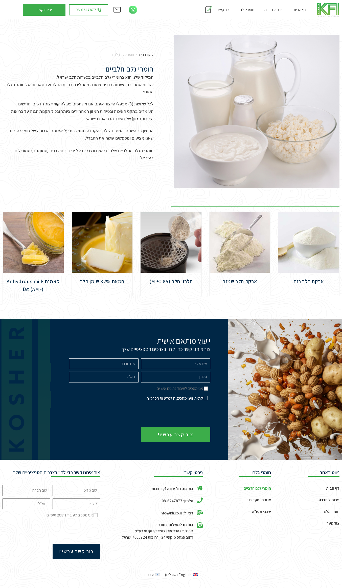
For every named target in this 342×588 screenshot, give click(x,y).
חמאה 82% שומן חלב (102, 281)
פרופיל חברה (274, 9)
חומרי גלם (247, 9)
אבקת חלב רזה (309, 281)
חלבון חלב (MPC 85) (171, 281)
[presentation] (171, 414)
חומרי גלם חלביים (257, 488)
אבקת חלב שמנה (240, 281)
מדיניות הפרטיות (158, 398)
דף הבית (300, 9)
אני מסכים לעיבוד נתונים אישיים (180, 388)
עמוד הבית (146, 54)
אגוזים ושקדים (260, 500)
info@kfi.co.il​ (170, 513)
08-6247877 (172, 501)
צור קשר (223, 9)
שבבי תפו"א (261, 511)
